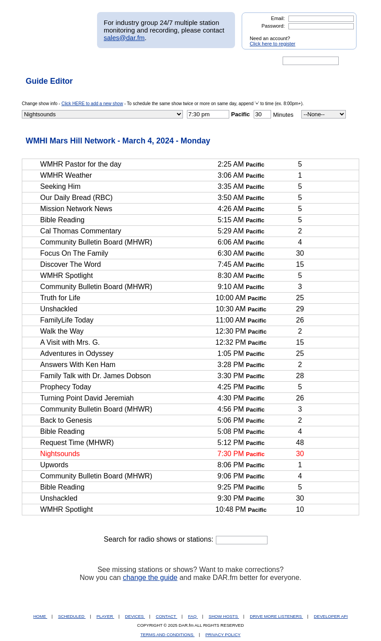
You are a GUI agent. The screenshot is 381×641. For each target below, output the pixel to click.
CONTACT (166, 616)
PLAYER (105, 616)
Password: (273, 26)
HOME (40, 616)
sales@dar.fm (124, 37)
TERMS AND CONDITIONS (168, 634)
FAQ (193, 616)
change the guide (150, 577)
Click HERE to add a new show (92, 103)
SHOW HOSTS (224, 616)
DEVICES (135, 616)
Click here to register (273, 43)
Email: (278, 18)
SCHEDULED (71, 616)
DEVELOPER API (331, 616)
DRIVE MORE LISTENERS (276, 616)
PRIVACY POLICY (222, 634)
